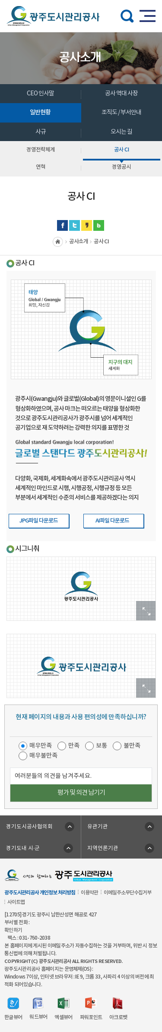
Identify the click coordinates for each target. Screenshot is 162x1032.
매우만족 (40, 745)
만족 (73, 745)
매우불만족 (43, 755)
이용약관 (89, 893)
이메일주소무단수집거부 (127, 893)
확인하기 (13, 930)
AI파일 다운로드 (112, 520)
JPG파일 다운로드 (38, 520)
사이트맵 (16, 902)
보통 (101, 745)
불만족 (132, 745)
